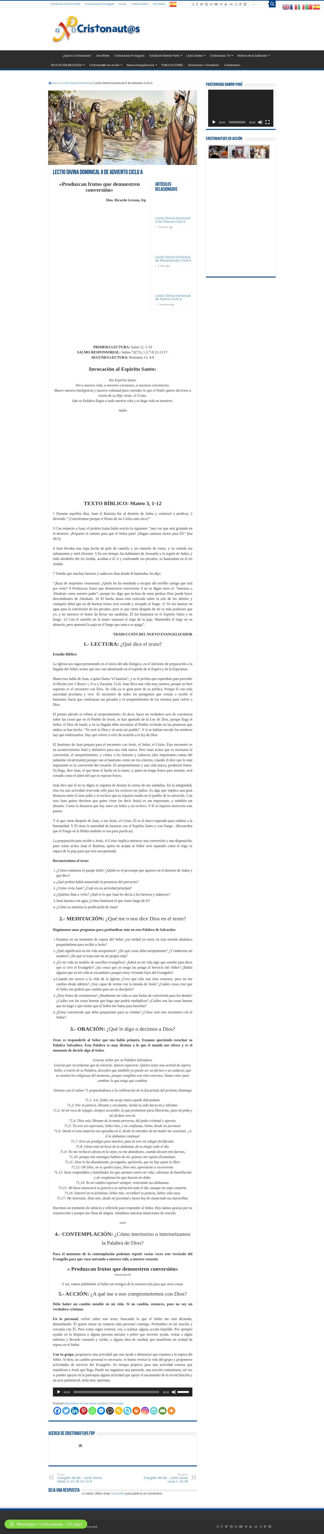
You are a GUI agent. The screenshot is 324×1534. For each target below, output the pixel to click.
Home (54, 55)
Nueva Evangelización (140, 65)
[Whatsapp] (92, 1411)
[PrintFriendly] (154, 1411)
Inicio (54, 83)
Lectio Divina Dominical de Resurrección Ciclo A (173, 258)
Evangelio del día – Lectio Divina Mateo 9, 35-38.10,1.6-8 (80, 1478)
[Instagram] (145, 1411)
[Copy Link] (119, 1411)
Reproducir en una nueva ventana (86, 1403)
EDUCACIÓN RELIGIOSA (66, 65)
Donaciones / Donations (203, 65)
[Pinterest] (84, 1411)
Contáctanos (232, 65)
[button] (45, 1524)
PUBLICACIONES (172, 65)
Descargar (117, 1403)
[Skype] (127, 1411)
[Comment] (110, 1411)
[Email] (162, 1411)
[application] (122, 1391)
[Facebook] (57, 1411)
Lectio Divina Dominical (77, 83)
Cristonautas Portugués (99, 4)
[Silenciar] (174, 1392)
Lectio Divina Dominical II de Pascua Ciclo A (172, 219)
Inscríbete (159, 4)
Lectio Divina (195, 55)
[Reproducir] (58, 1392)
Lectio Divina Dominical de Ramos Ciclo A (172, 297)
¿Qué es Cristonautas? (77, 55)
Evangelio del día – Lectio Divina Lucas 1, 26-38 (165, 1478)
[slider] (116, 1392)
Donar (123, 4)
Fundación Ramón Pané (65, 4)
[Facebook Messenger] (101, 1411)
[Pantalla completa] (267, 122)
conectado (118, 1493)
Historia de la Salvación (252, 55)
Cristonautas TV (220, 55)
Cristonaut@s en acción (104, 65)
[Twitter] (66, 1411)
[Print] (136, 1411)
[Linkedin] (75, 1411)
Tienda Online (139, 4)
